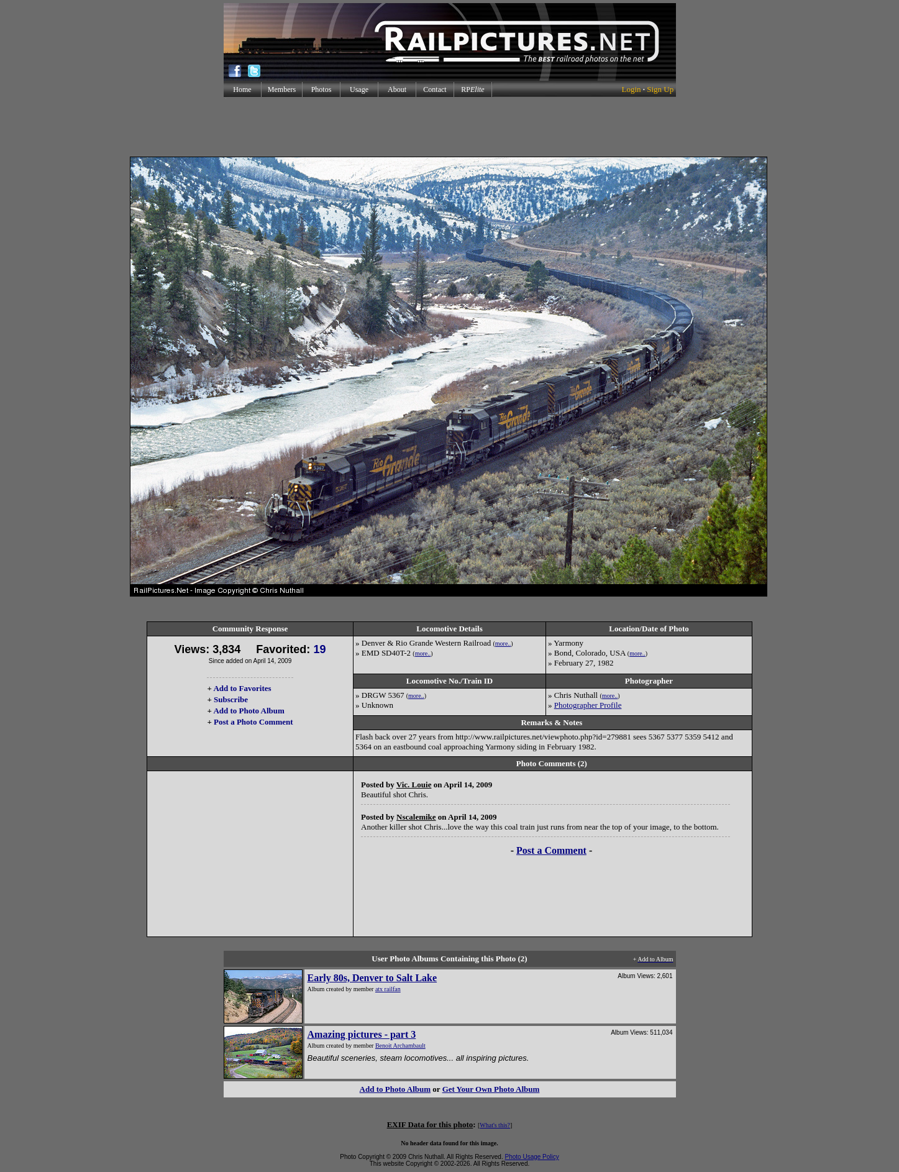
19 (319, 649)
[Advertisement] (450, 127)
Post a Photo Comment (253, 721)
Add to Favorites (242, 688)
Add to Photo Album (249, 710)
